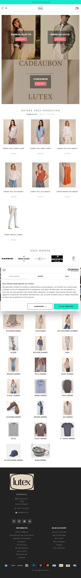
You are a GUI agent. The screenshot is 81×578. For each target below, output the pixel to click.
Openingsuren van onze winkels (22, 535)
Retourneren (22, 551)
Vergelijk (59, 545)
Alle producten (59, 548)
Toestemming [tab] (14, 276)
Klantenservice (21, 554)
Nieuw (42, 114)
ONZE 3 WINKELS (21, 532)
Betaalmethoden (21, 548)
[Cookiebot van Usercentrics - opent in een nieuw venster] (69, 270)
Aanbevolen (31, 114)
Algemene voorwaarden (22, 538)
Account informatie (59, 532)
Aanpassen (40, 306)
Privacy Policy (22, 545)
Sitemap (22, 557)
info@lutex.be (23, 512)
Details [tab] (40, 276)
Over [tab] (67, 276)
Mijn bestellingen (59, 535)
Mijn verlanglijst (59, 542)
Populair (50, 114)
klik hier (21, 39)
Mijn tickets (59, 538)
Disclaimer (22, 542)
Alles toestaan (66, 306)
